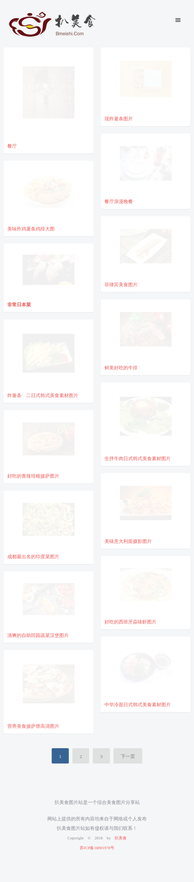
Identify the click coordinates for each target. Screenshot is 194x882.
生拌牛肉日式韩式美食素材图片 (137, 458)
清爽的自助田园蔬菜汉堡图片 (38, 634)
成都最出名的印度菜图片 (33, 556)
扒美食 (121, 837)
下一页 (128, 755)
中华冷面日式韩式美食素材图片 (137, 704)
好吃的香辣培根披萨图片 (33, 475)
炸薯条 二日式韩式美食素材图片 (42, 394)
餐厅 (12, 145)
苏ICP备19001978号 (97, 847)
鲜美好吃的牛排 (121, 367)
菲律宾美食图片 (121, 284)
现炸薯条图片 (118, 118)
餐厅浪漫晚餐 (118, 200)
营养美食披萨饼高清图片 (33, 725)
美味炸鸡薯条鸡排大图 (31, 228)
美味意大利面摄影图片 (128, 540)
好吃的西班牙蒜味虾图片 (130, 621)
